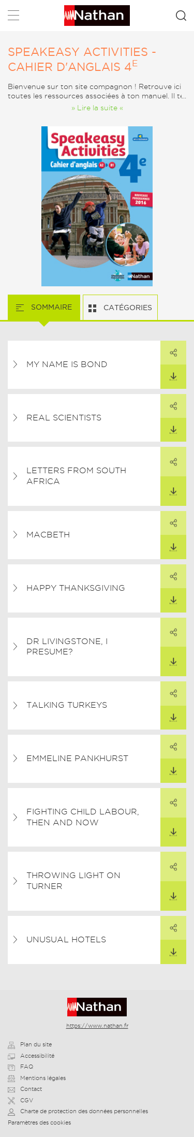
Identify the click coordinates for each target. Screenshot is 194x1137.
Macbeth (48, 534)
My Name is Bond (67, 364)
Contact (25, 1089)
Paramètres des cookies (39, 1122)
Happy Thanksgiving (75, 588)
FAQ (20, 1066)
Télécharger (168, 373)
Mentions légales (37, 1078)
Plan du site (30, 1044)
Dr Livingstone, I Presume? (67, 647)
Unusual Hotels (66, 939)
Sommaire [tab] (50, 307)
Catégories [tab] (126, 307)
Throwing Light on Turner (73, 881)
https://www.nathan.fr (97, 1026)
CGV (20, 1100)
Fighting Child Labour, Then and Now (82, 817)
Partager (168, 349)
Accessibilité (31, 1056)
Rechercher (181, 15)
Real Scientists (63, 417)
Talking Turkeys (66, 705)
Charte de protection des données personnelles (78, 1111)
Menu (13, 17)
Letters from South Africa (76, 476)
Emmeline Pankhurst (77, 758)
